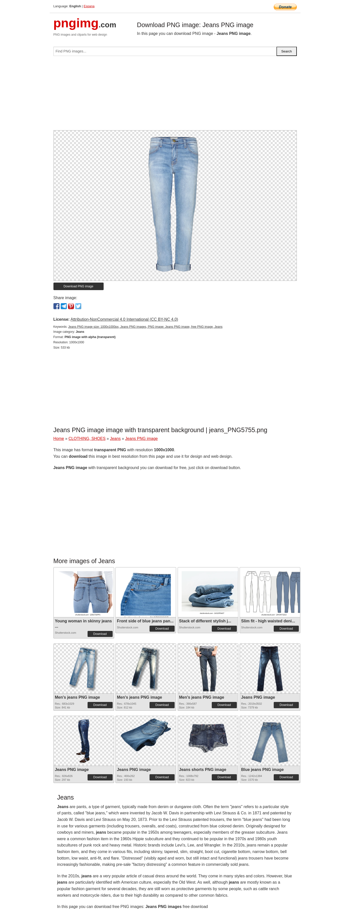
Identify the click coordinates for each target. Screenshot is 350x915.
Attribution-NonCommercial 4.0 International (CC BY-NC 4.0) (124, 319)
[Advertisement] (175, 95)
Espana (89, 6)
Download (100, 634)
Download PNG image (78, 286)
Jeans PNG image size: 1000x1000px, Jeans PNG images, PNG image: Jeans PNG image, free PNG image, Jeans (145, 327)
